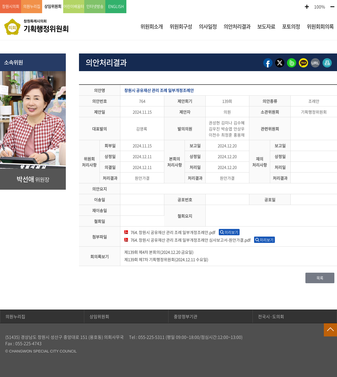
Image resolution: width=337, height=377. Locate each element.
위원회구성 (181, 26)
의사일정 (208, 26)
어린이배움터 (73, 6)
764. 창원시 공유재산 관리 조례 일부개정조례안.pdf (173, 232)
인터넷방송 (94, 6)
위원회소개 (151, 26)
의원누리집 (15, 316)
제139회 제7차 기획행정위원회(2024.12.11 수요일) (166, 259)
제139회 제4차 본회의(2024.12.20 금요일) (159, 252)
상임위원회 (99, 316)
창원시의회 (10, 6)
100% (319, 6)
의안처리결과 (237, 26)
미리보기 (231, 232)
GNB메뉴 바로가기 (168, 0)
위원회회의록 (320, 26)
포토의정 (291, 26)
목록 (319, 278)
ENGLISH (116, 6)
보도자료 (266, 26)
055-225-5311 (151, 337)
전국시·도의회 (271, 316)
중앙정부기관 (185, 316)
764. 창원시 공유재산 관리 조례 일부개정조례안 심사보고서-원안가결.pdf (191, 240)
